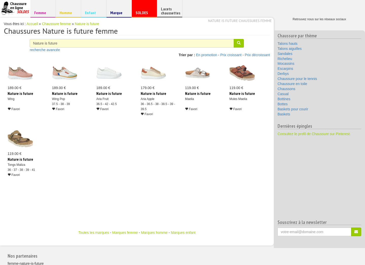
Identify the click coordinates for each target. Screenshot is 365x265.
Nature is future (87, 24)
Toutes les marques (93, 233)
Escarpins (285, 69)
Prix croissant (231, 55)
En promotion (206, 55)
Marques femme (125, 233)
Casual (283, 94)
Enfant (93, 12)
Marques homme (154, 233)
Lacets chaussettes (170, 10)
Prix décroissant (257, 55)
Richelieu (285, 59)
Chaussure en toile (292, 84)
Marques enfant (183, 233)
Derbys (283, 74)
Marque (118, 14)
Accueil (32, 24)
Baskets (284, 114)
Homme (67, 12)
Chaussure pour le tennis (297, 79)
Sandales (285, 54)
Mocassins (286, 64)
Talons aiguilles (290, 49)
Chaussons (286, 89)
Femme (42, 12)
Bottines (284, 99)
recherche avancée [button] (45, 50)
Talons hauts (288, 44)
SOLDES (143, 14)
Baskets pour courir (293, 109)
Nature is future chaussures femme (240, 20)
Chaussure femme (56, 24)
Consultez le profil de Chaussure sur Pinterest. (314, 134)
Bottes (283, 104)
